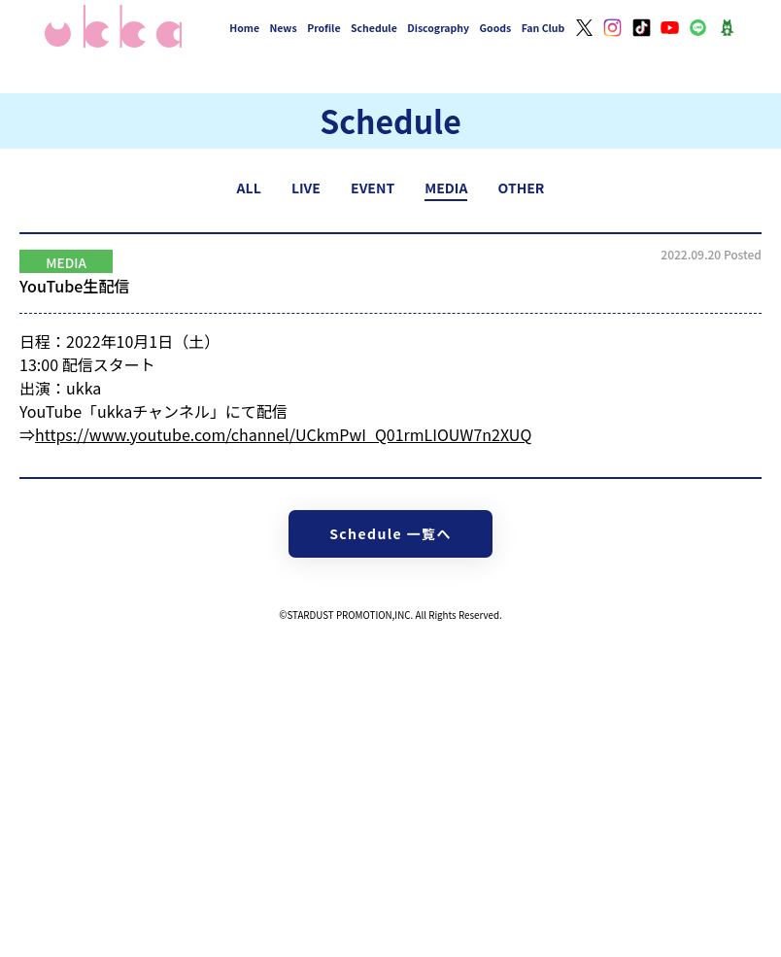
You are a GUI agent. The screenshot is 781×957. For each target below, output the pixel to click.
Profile (323, 27)
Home (244, 27)
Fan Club (543, 27)
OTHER (521, 187)
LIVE (306, 187)
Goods (496, 27)
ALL (249, 187)
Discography (438, 27)
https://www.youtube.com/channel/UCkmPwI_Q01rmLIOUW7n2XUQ (283, 434)
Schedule (374, 27)
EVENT (372, 187)
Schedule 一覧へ (390, 533)
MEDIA (445, 187)
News (283, 27)
